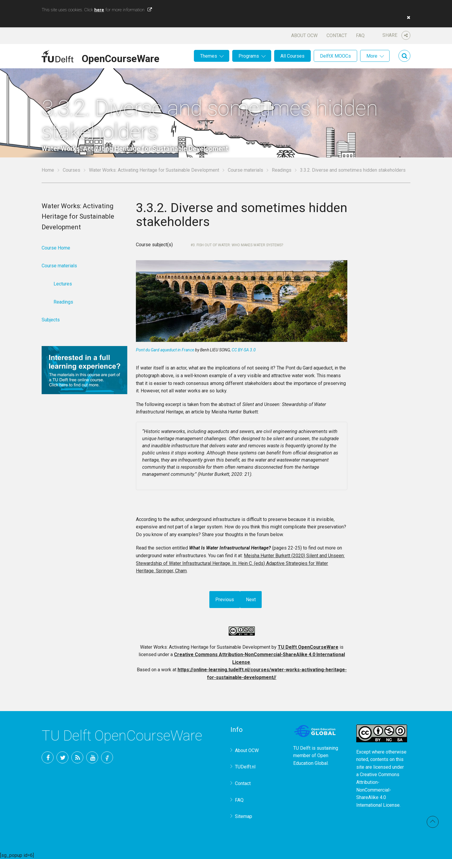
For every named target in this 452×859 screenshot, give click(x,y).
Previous (224, 599)
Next (251, 599)
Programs (248, 56)
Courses (71, 170)
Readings (281, 170)
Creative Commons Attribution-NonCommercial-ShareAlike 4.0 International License (378, 790)
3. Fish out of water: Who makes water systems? (238, 245)
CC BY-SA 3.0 (244, 350)
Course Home (56, 248)
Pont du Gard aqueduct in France (165, 350)
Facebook (48, 757)
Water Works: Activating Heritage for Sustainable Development (154, 170)
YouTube (92, 757)
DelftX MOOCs (335, 56)
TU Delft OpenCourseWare (308, 647)
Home (48, 170)
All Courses (292, 56)
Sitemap (243, 816)
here (99, 9)
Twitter (62, 757)
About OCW (304, 35)
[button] (407, 17)
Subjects (51, 320)
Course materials (245, 170)
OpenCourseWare (120, 57)
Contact (337, 35)
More (371, 56)
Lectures (63, 284)
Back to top (433, 822)
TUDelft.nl (245, 767)
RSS (77, 757)
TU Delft (107, 757)
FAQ (360, 35)
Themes (208, 56)
